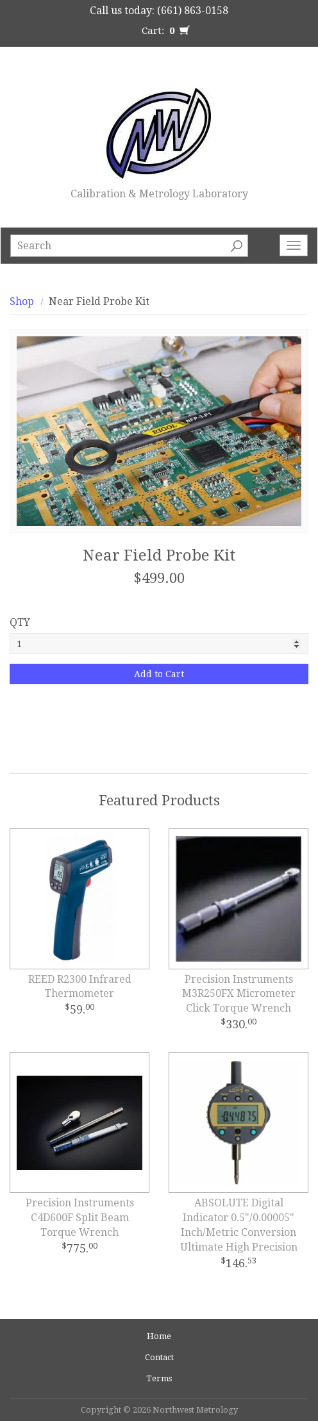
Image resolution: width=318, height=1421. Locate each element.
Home (159, 1336)
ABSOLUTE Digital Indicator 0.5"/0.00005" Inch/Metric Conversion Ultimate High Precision (238, 1225)
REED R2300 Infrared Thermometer (79, 986)
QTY (20, 622)
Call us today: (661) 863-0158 (159, 10)
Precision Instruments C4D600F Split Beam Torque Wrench (80, 1217)
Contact (159, 1357)
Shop (22, 301)
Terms (159, 1378)
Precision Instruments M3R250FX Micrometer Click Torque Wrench (239, 994)
